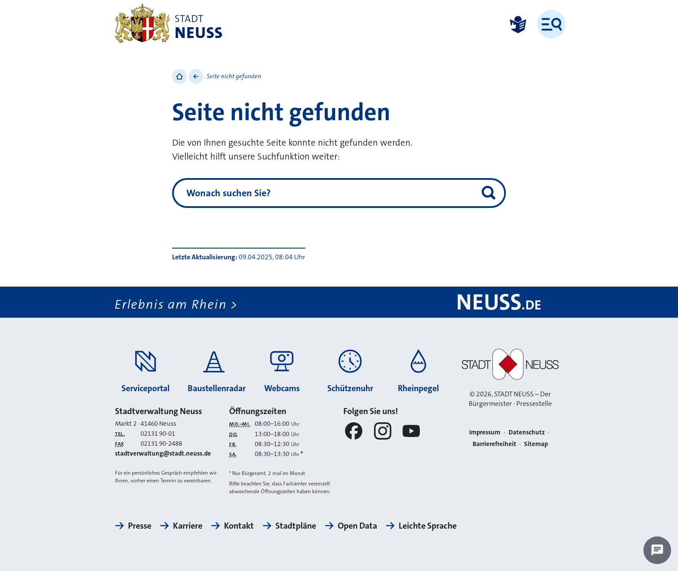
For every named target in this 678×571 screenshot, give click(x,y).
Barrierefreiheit (494, 444)
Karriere (187, 525)
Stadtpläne (295, 525)
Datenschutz (526, 432)
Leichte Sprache (428, 525)
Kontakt (239, 525)
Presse (139, 525)
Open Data (357, 525)
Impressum (484, 432)
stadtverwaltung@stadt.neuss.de (163, 454)
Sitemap (536, 444)
